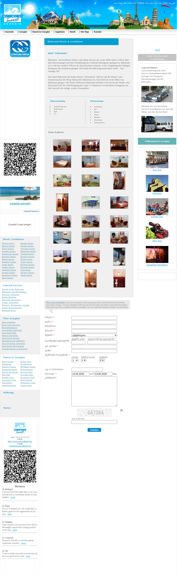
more (13, 491)
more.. (24, 536)
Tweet (157, 43)
